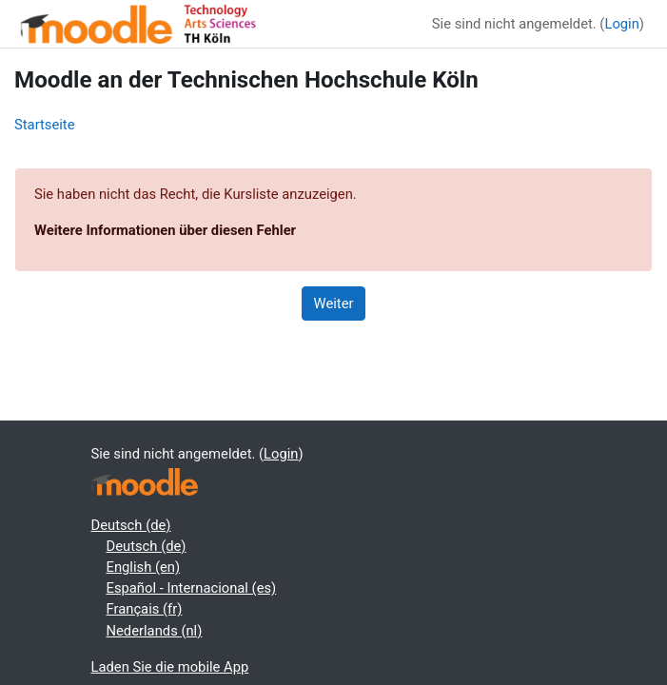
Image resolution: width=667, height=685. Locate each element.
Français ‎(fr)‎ (145, 608)
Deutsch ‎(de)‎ (131, 525)
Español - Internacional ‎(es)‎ (192, 588)
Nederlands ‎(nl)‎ (155, 630)
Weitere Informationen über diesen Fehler (165, 230)
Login (621, 23)
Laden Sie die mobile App (170, 666)
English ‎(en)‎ (144, 567)
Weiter (334, 303)
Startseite (44, 124)
